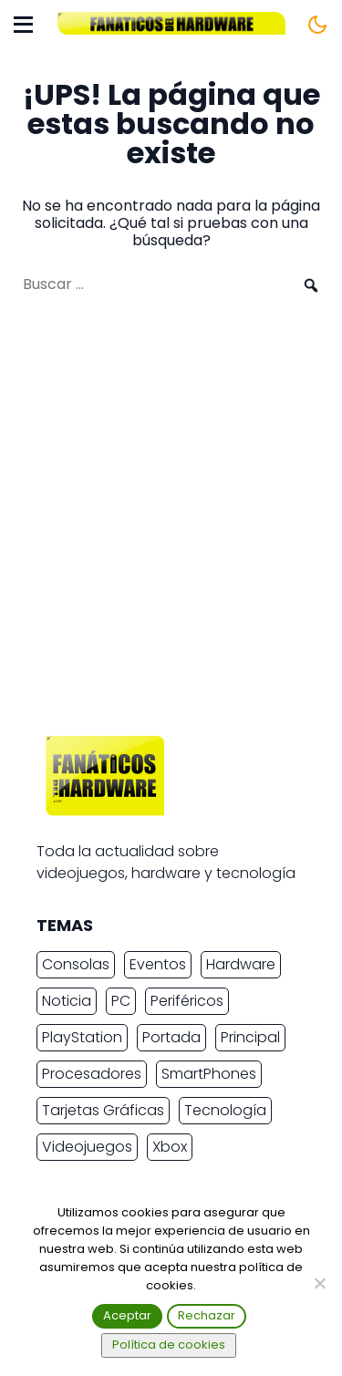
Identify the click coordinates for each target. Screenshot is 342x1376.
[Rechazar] (319, 1283)
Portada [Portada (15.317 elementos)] (171, 1037)
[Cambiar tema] (317, 24)
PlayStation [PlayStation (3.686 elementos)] (82, 1037)
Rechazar (206, 1315)
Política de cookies (168, 1344)
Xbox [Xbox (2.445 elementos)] (169, 1146)
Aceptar (127, 1315)
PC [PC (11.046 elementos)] (120, 1000)
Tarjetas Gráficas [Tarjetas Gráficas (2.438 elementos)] (103, 1110)
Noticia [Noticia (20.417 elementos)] (66, 1000)
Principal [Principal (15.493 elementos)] (250, 1037)
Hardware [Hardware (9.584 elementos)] (240, 964)
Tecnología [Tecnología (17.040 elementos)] (225, 1110)
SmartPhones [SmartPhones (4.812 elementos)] (208, 1073)
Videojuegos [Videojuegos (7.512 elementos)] (87, 1146)
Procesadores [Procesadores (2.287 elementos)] (91, 1073)
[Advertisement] (171, 524)
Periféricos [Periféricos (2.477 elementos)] (186, 1000)
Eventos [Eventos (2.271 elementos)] (158, 964)
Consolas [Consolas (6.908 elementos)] (75, 964)
